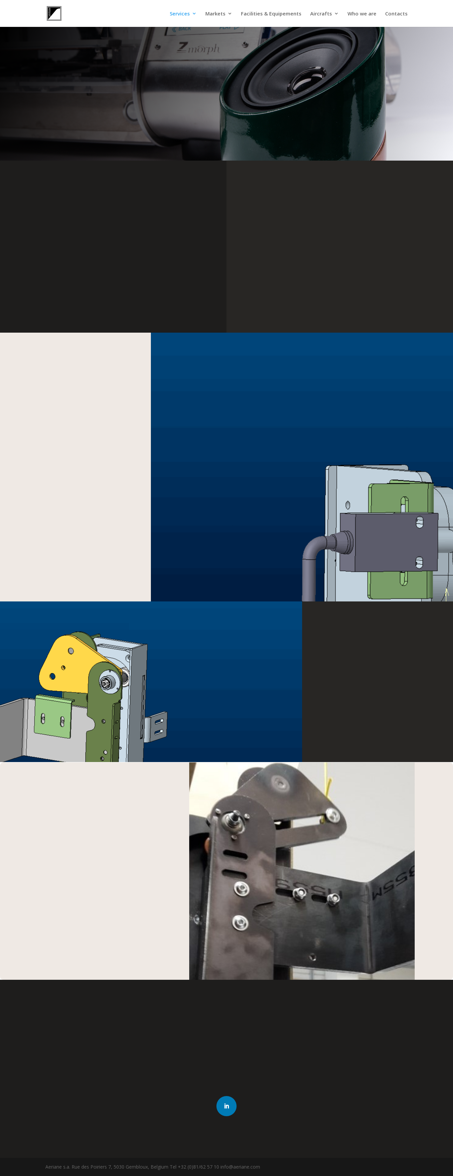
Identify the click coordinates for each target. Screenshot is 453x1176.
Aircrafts (321, 14)
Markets (215, 14)
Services (180, 14)
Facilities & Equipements (271, 14)
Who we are (361, 14)
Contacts (396, 14)
